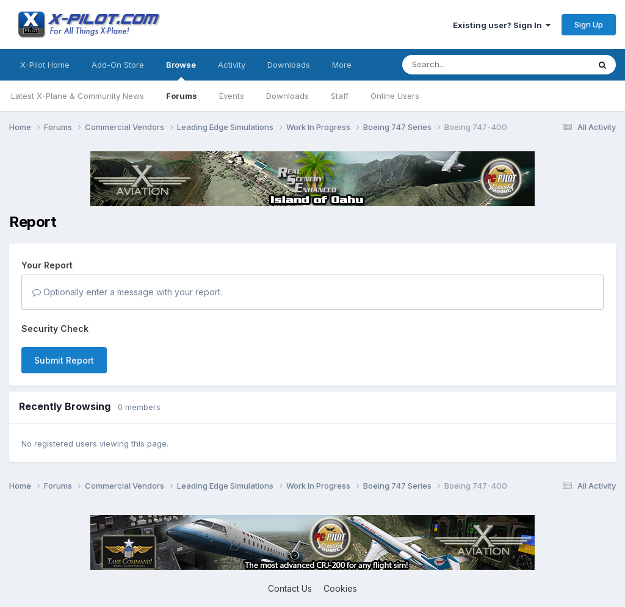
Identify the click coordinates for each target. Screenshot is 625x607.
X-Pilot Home (45, 65)
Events (231, 96)
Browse (181, 70)
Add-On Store (118, 65)
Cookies (340, 588)
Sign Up (588, 24)
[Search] (471, 64)
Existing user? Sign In (502, 25)
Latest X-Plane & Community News (77, 96)
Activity (231, 65)
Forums (181, 96)
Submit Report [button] (64, 360)
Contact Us (290, 588)
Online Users (394, 96)
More (342, 65)
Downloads (287, 96)
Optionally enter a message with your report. (127, 292)
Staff (340, 96)
